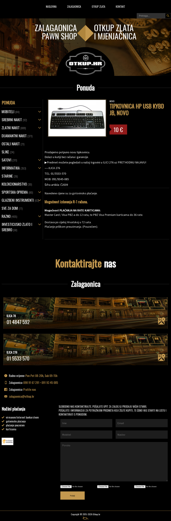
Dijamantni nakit (17, 135)
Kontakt (120, 7)
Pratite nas (29, 389)
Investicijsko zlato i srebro (17, 227)
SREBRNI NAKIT (14, 119)
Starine (10, 176)
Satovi (9, 159)
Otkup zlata (98, 7)
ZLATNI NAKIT (14, 127)
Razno (9, 216)
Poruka (114, 461)
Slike (8, 151)
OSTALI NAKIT (13, 143)
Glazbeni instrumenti (20, 200)
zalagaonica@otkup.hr (21, 396)
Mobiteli (10, 111)
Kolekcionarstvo (17, 184)
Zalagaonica (74, 7)
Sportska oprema (17, 192)
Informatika (14, 167)
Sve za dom (12, 208)
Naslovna (51, 7)
